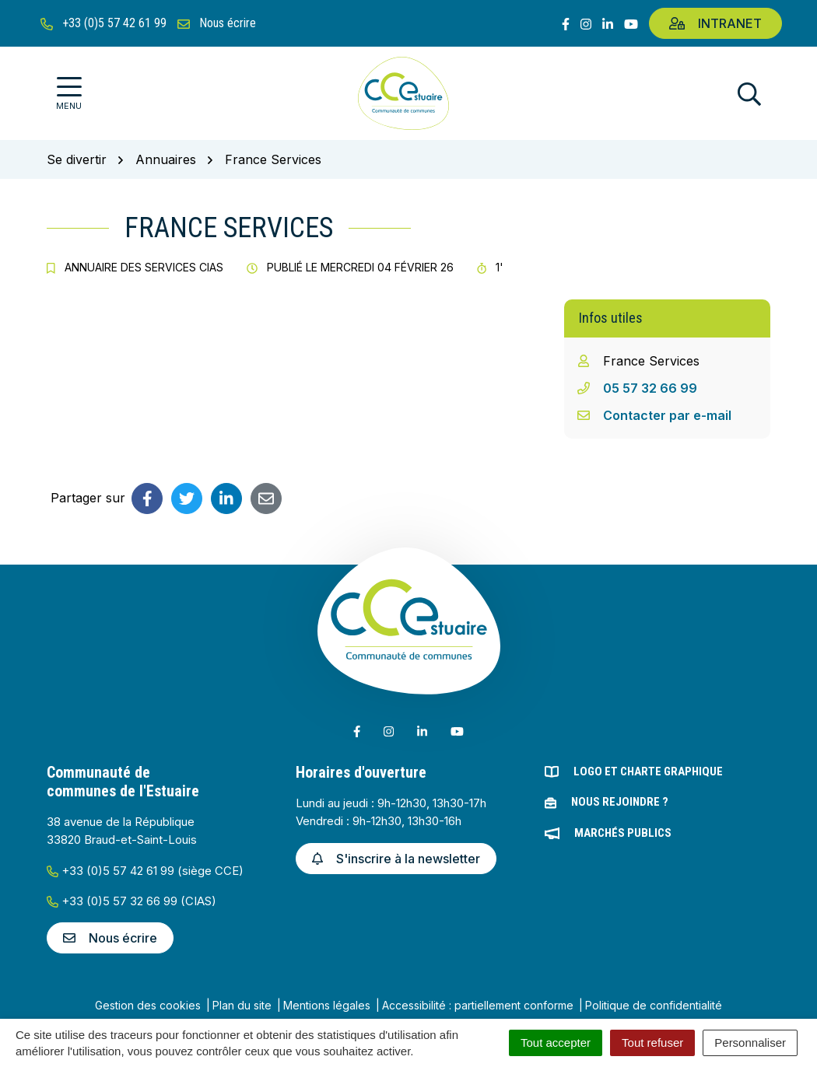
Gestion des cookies (148, 1005)
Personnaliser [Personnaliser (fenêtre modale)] (750, 1042)
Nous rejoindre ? (619, 802)
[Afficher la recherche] (749, 94)
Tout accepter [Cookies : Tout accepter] (556, 1042)
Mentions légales (326, 1005)
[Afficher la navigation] (69, 94)
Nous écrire (110, 938)
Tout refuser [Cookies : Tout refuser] (652, 1042)
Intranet (715, 23)
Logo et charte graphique (648, 771)
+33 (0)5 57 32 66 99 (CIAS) (131, 901)
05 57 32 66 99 (650, 388)
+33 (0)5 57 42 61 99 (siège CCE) (145, 870)
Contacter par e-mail (667, 415)
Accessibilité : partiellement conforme (477, 1005)
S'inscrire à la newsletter (396, 858)
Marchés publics (622, 833)
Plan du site (242, 1005)
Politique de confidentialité (653, 1005)
